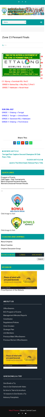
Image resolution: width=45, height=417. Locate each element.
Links (22, 255)
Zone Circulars (8, 326)
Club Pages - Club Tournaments (13, 179)
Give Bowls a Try (9, 383)
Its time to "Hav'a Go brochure (14, 390)
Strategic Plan (8, 329)
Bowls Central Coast (28, 410)
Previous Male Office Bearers (14, 337)
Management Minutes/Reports (15, 315)
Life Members (8, 333)
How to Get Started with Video (14, 387)
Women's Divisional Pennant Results (14, 183)
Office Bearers (8, 308)
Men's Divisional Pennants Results (13, 181)
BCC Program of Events (12, 312)
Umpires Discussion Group (11, 249)
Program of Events (8, 177)
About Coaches (7, 245)
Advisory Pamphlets (11, 397)
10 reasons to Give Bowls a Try (14, 394)
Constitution (8, 319)
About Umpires (6, 242)
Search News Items (8, 255)
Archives (37, 255)
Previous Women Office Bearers (15, 340)
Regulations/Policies (11, 322)
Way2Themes (14, 410)
